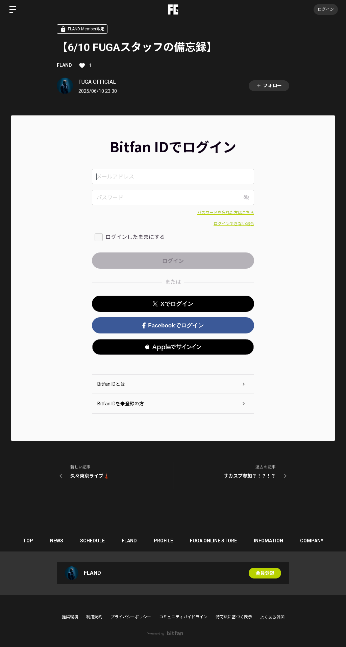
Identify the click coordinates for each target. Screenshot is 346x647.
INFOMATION (268, 540)
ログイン (326, 9)
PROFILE (163, 540)
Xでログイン (173, 304)
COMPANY (311, 540)
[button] (173, 347)
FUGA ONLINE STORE (213, 540)
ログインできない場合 (234, 223)
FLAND (64, 65)
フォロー (269, 85)
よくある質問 (272, 617)
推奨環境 (70, 617)
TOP (28, 540)
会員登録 (264, 573)
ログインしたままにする (135, 237)
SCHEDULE (92, 540)
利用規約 (94, 617)
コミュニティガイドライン (183, 617)
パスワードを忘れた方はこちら (225, 212)
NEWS (56, 540)
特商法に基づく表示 (234, 617)
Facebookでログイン (172, 325)
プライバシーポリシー (130, 617)
